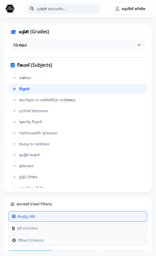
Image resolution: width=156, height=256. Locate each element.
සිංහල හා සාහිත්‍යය (31, 143)
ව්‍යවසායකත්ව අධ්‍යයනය (34, 132)
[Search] (63, 8)
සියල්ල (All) (23, 216)
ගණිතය (21, 77)
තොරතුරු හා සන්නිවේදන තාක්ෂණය (43, 99)
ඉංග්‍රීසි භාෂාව (26, 154)
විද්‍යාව (21, 88)
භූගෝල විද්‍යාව (27, 121)
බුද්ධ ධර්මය (25, 176)
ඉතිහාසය (23, 165)
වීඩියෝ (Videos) (27, 240)
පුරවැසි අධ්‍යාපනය (30, 110)
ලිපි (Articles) (25, 228)
